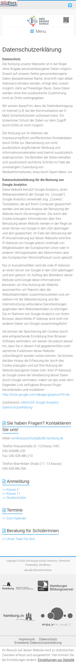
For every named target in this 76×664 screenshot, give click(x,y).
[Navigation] (8, 3)
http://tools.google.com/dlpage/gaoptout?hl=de (36, 394)
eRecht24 (27, 402)
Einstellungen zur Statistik (56, 660)
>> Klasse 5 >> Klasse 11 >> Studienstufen (14, 494)
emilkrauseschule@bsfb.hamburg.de (37, 438)
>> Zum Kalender (14, 518)
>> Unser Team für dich (18, 539)
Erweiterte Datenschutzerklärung (37, 642)
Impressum (27, 639)
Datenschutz (48, 639)
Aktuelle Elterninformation (38, 570)
